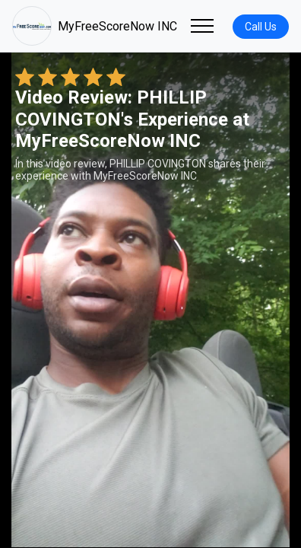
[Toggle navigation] (202, 25)
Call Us (261, 27)
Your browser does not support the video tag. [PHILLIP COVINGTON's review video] (150, 300)
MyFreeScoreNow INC (94, 26)
